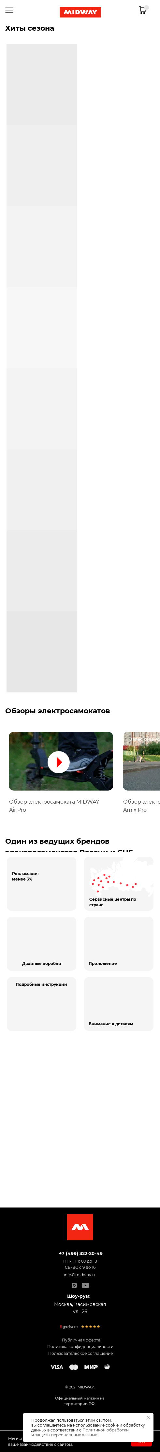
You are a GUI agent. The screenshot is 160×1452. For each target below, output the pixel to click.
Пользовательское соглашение (80, 1353)
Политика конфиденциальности (80, 1346)
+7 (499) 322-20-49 (81, 1253)
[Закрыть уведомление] (148, 1418)
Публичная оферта (81, 1340)
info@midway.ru (80, 1274)
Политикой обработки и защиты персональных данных (80, 1432)
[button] (61, 761)
